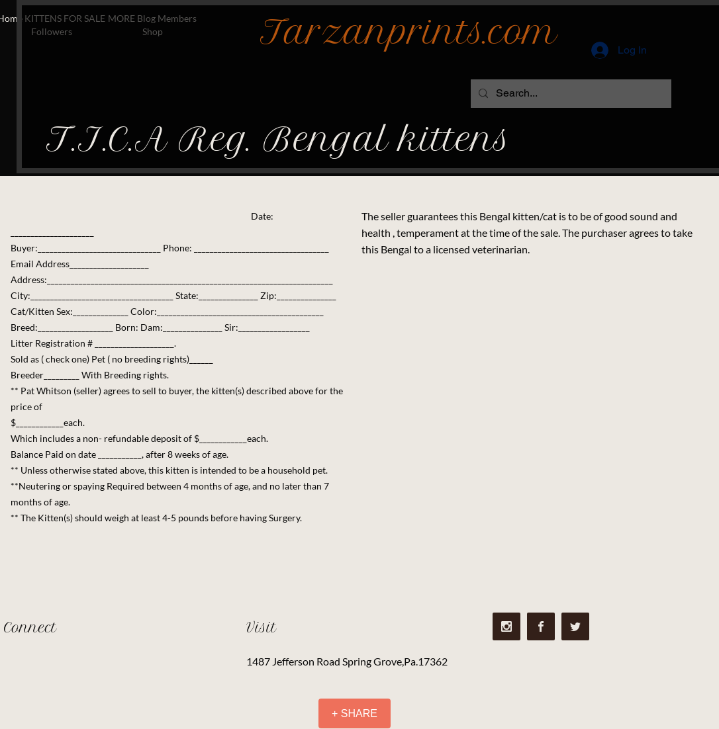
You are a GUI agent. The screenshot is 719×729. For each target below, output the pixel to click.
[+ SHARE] (354, 713)
